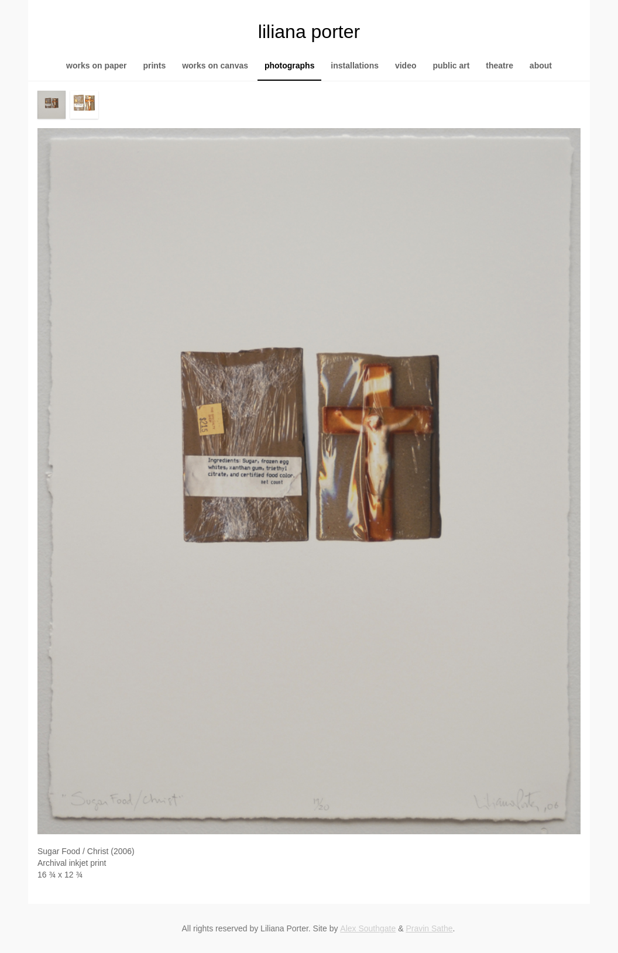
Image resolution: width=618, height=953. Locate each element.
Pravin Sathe (429, 928)
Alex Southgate (368, 928)
